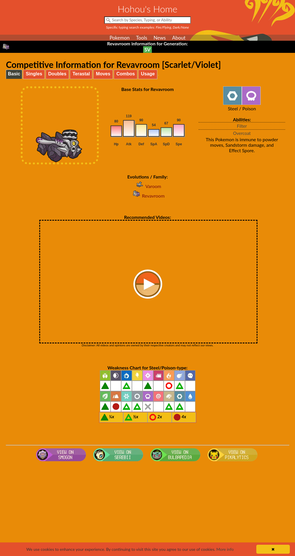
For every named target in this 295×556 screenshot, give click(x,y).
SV (148, 50)
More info (225, 549)
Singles (34, 73)
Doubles (57, 73)
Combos (125, 73)
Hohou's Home (148, 8)
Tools (141, 38)
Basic (14, 73)
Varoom (147, 186)
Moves (103, 73)
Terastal (81, 73)
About (178, 38)
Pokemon (119, 38)
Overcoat (242, 133)
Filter (242, 126)
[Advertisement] (147, 509)
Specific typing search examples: (147, 27)
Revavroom (147, 195)
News (160, 38)
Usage (148, 73)
